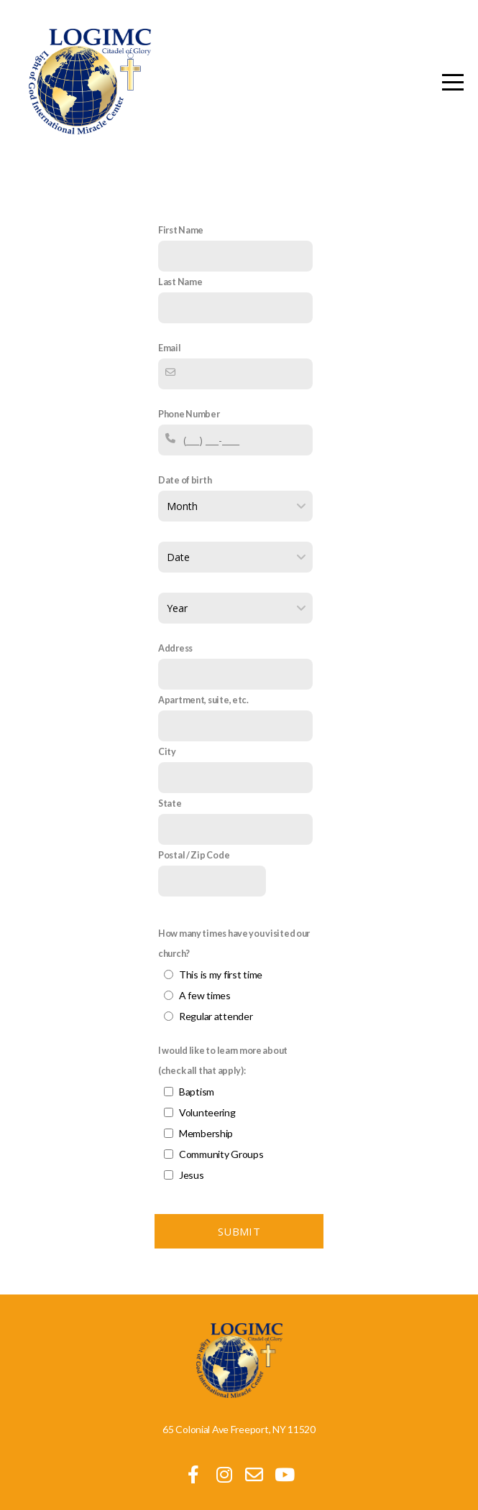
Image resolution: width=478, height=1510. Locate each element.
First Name (180, 230)
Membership (206, 1127)
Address (175, 641)
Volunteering (207, 1106)
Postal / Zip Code (193, 848)
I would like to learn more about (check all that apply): (223, 1054)
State (170, 797)
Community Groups (221, 1147)
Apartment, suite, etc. (203, 693)
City (167, 745)
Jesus (191, 1168)
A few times (205, 989)
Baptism (196, 1085)
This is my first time (220, 968)
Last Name (180, 282)
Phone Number (189, 414)
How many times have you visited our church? (234, 937)
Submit (239, 1225)
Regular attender (216, 1010)
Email (169, 348)
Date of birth (184, 480)
